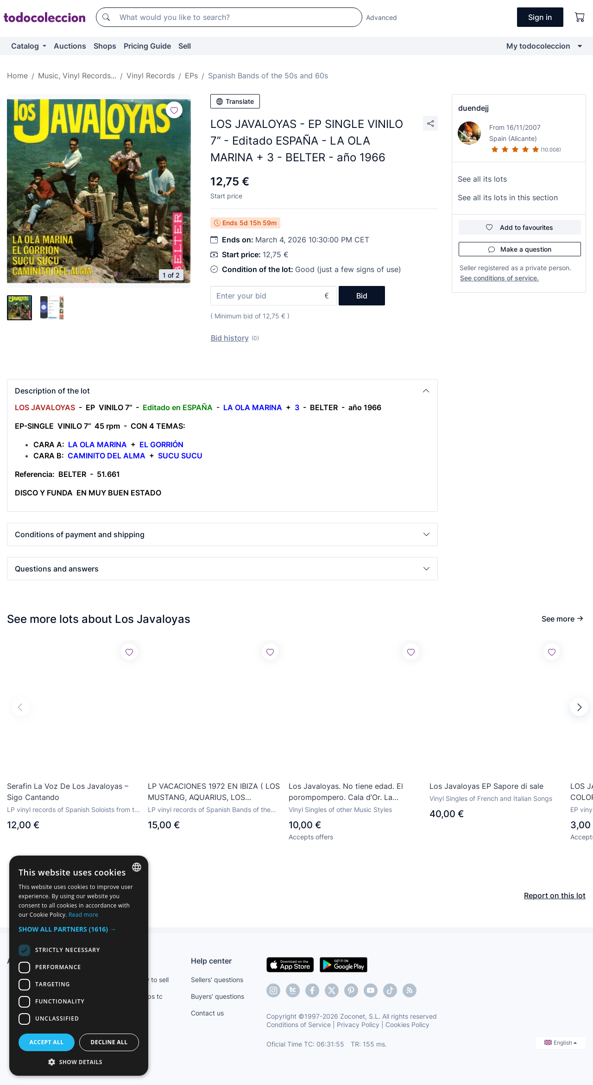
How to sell (152, 979)
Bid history (230, 338)
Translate (235, 101)
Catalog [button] (26, 46)
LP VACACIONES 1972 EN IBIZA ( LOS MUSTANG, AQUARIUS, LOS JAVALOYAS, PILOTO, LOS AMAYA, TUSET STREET (214, 792)
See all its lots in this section (508, 197)
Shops (105, 46)
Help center (211, 960)
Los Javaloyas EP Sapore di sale (486, 786)
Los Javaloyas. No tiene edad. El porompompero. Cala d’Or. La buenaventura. (346, 792)
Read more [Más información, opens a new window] (83, 915)
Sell (184, 46)
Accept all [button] (47, 1042)
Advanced (381, 17)
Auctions (70, 46)
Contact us (207, 1013)
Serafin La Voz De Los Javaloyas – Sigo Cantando (67, 791)
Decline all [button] (109, 1042)
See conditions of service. (499, 278)
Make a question (519, 249)
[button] (222, 390)
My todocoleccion (538, 46)
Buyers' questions (217, 996)
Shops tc (149, 996)
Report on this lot (555, 895)
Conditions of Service (298, 1024)
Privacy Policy (358, 1024)
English (560, 1042)
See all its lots (482, 179)
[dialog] (78, 966)
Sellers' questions (217, 979)
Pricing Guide (147, 46)
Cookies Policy (407, 1024)
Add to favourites (519, 227)
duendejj (473, 108)
